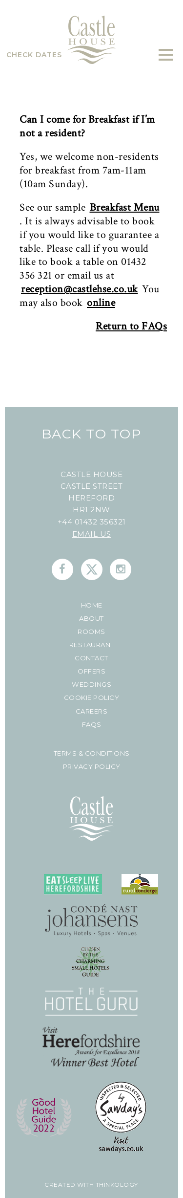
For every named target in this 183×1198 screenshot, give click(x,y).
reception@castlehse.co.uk (79, 289)
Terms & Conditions (92, 753)
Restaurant (91, 645)
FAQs (92, 724)
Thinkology (116, 1184)
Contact (91, 658)
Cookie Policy (92, 698)
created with (69, 1184)
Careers (92, 711)
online (101, 303)
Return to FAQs (131, 326)
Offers (91, 671)
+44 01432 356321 (92, 521)
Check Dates (34, 54)
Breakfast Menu (125, 208)
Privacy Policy (92, 766)
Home (91, 605)
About (91, 618)
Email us (91, 534)
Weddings (91, 684)
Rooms (91, 632)
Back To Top (91, 434)
